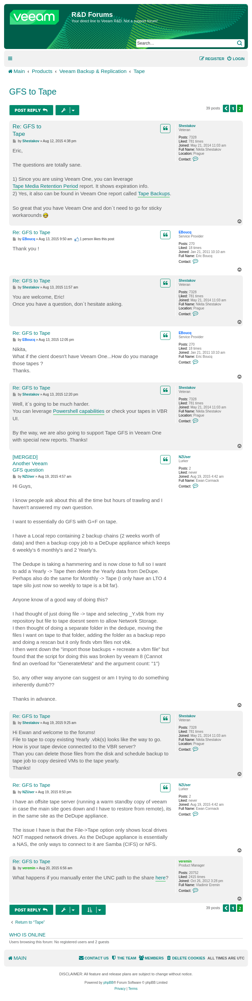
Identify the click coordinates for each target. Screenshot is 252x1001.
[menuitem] (236, 59)
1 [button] (233, 108)
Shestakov (186, 126)
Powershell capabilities (79, 411)
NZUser (184, 457)
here (160, 877)
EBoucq (184, 232)
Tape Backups (154, 193)
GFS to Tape (33, 91)
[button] (226, 108)
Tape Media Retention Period (45, 186)
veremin (184, 861)
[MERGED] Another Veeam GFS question (30, 463)
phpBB (108, 982)
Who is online (27, 934)
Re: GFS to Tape (27, 130)
